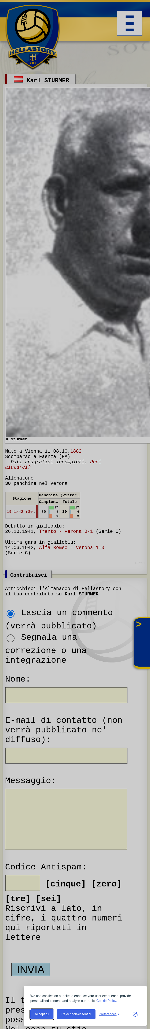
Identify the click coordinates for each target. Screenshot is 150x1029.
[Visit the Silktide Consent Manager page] (135, 1014)
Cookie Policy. (107, 1001)
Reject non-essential (76, 1014)
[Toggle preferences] (109, 1014)
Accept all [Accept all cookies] (42, 1014)
